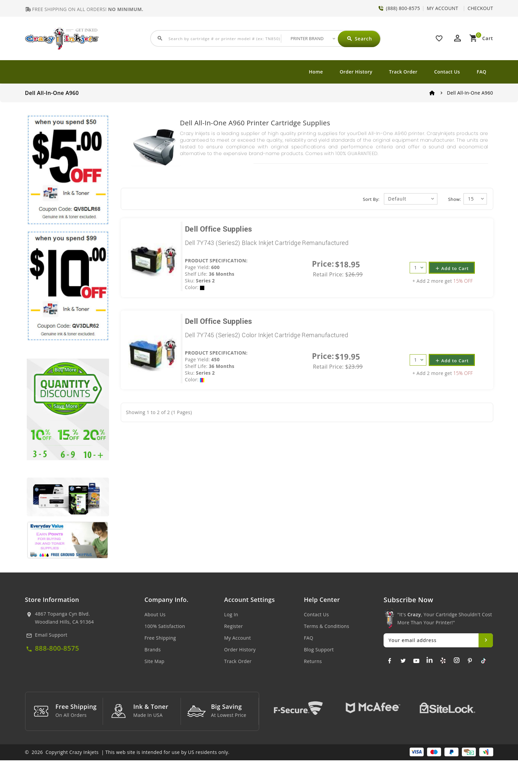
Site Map (154, 661)
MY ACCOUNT (442, 8)
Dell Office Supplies (218, 229)
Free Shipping (160, 638)
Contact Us (447, 72)
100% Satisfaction (164, 626)
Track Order (403, 72)
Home (316, 72)
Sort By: (371, 199)
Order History (356, 72)
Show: (454, 199)
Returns (313, 661)
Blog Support (319, 649)
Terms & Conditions (326, 626)
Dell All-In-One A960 (470, 93)
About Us (155, 614)
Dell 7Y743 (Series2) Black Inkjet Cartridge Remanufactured (266, 243)
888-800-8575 (57, 648)
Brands (152, 649)
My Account (237, 638)
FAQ (482, 72)
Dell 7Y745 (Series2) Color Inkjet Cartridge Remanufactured (266, 335)
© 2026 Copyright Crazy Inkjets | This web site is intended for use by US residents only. (127, 764)
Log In (231, 614)
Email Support (51, 635)
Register (233, 626)
